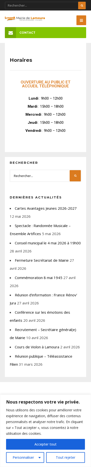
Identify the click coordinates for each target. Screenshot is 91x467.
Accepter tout (45, 444)
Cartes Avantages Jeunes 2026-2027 (46, 208)
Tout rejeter (65, 457)
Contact (20, 32)
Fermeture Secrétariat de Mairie (42, 260)
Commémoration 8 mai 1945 (38, 277)
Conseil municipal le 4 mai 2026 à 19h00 (48, 242)
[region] (45, 430)
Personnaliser (23, 457)
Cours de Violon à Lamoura (37, 346)
